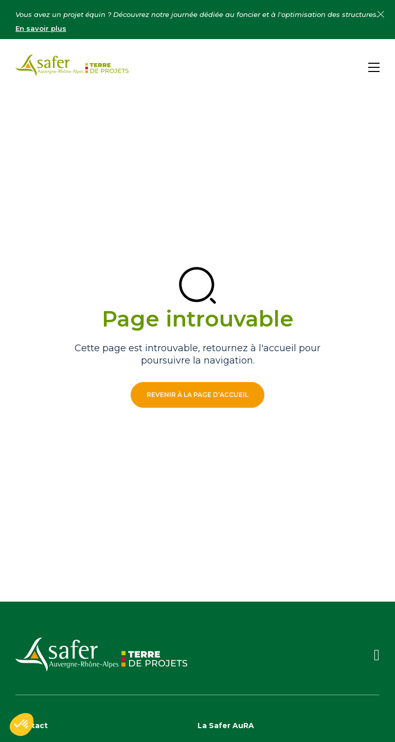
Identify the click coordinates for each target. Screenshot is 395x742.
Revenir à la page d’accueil (197, 395)
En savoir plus (40, 28)
